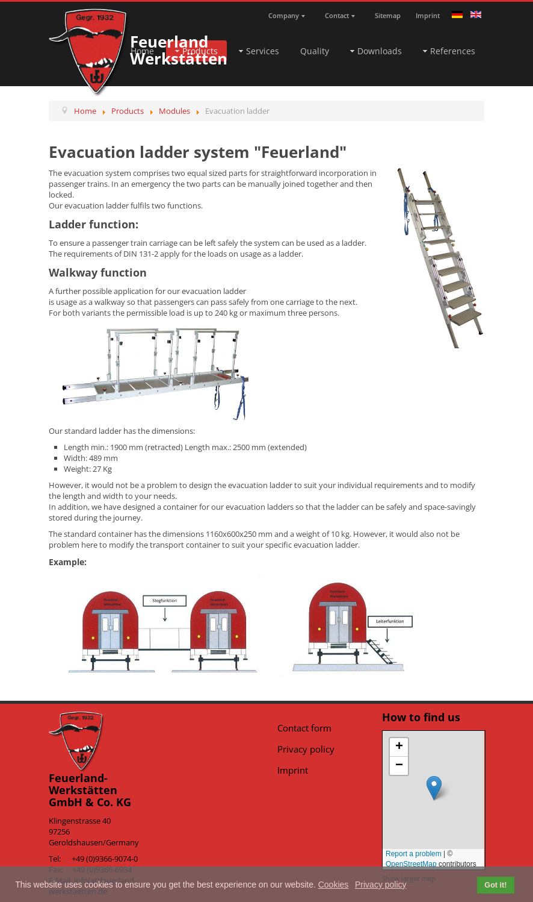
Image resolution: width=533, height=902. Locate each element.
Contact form (304, 728)
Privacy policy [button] (381, 884)
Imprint (292, 770)
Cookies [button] (333, 884)
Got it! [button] (495, 885)
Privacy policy (305, 749)
